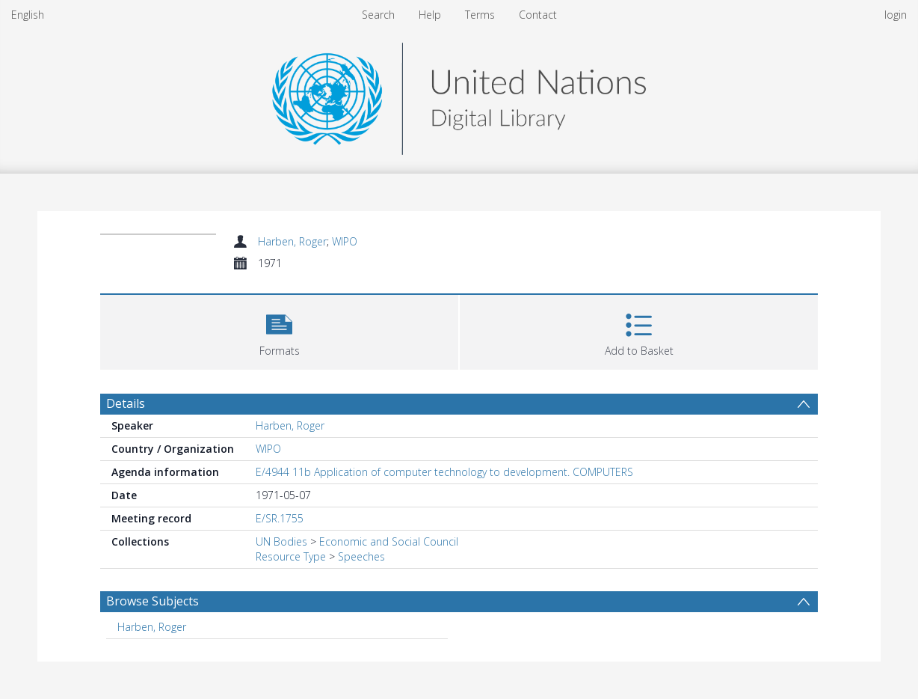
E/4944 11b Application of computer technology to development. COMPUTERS (444, 472)
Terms (480, 14)
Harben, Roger (292, 241)
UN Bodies (281, 541)
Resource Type (291, 556)
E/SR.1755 (280, 518)
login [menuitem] (895, 14)
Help (430, 14)
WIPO (344, 241)
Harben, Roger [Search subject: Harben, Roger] (151, 627)
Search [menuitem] (378, 14)
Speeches (361, 556)
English (27, 14)
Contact (538, 14)
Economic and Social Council (388, 541)
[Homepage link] (459, 94)
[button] (279, 330)
